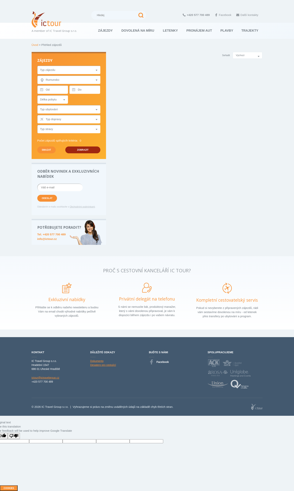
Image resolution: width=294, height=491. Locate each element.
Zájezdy (105, 30)
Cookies (9, 488)
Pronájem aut (199, 30)
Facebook (223, 14)
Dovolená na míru (137, 30)
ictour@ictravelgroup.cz (45, 377)
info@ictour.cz (47, 238)
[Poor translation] (14, 436)
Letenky (170, 30)
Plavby (226, 30)
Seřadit (226, 55)
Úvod (35, 44)
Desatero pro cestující (103, 364)
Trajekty (249, 30)
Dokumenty (97, 361)
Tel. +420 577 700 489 (51, 234)
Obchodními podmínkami (82, 206)
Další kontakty (247, 14)
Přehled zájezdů (51, 44)
